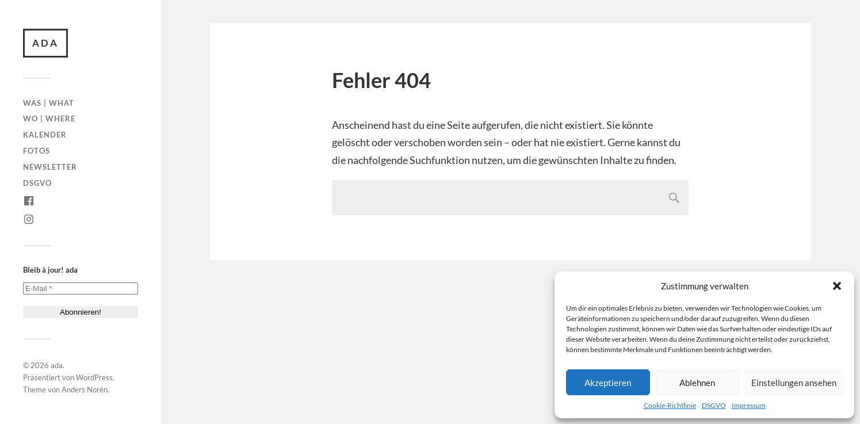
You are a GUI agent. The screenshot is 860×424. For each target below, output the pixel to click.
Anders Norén (85, 389)
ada (45, 43)
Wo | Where (49, 118)
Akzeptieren (607, 382)
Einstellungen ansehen (793, 382)
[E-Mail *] (80, 288)
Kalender (45, 134)
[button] (837, 286)
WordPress (94, 377)
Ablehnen (697, 382)
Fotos (36, 150)
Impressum (749, 405)
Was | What (48, 103)
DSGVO (714, 405)
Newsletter (50, 166)
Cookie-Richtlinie (670, 405)
